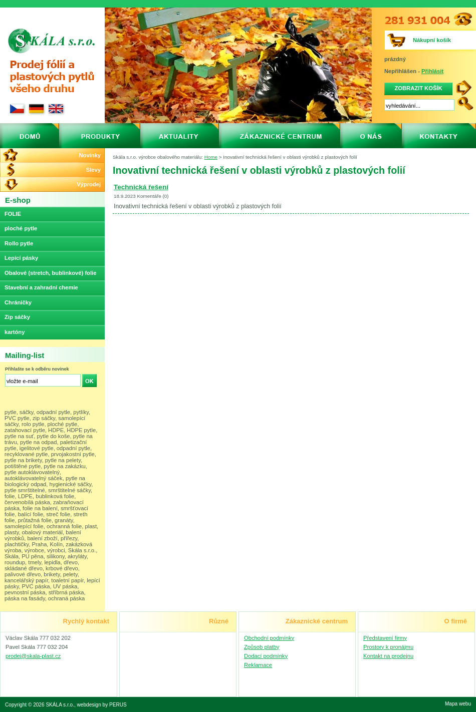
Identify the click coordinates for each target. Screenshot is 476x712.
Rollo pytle (19, 243)
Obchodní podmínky (269, 638)
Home (210, 157)
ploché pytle (21, 228)
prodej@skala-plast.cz (33, 656)
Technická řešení (141, 187)
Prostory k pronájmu (388, 647)
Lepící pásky (21, 258)
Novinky (90, 155)
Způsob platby (261, 647)
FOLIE (13, 214)
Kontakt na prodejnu (388, 656)
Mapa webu (458, 703)
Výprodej (89, 184)
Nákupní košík (432, 40)
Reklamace (258, 665)
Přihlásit (432, 71)
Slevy (93, 170)
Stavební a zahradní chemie (41, 287)
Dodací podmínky (266, 656)
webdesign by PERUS (102, 704)
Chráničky (18, 302)
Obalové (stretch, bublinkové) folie (50, 273)
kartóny (15, 332)
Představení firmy (385, 638)
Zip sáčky (17, 317)
